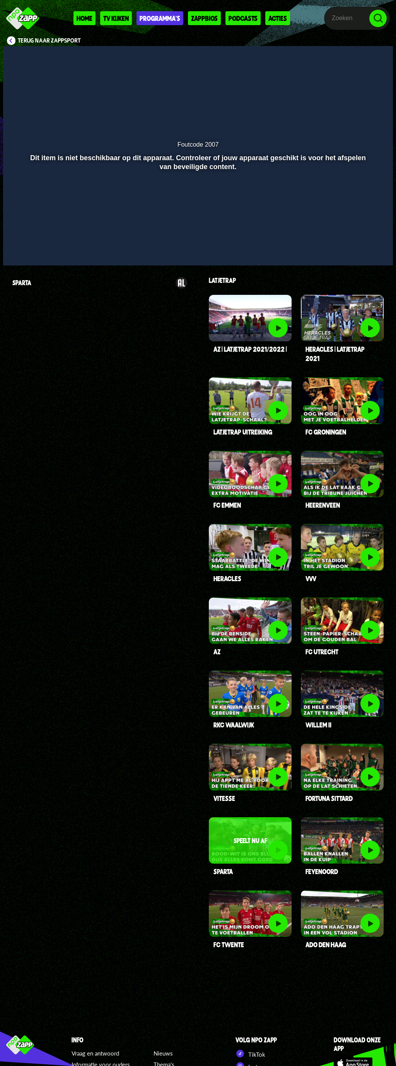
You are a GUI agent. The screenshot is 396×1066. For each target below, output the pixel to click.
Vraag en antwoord (95, 1053)
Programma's (160, 18)
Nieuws (163, 1053)
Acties (277, 18)
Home (84, 18)
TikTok (250, 1053)
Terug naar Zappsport (49, 40)
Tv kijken (116, 18)
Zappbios (204, 18)
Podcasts (243, 18)
